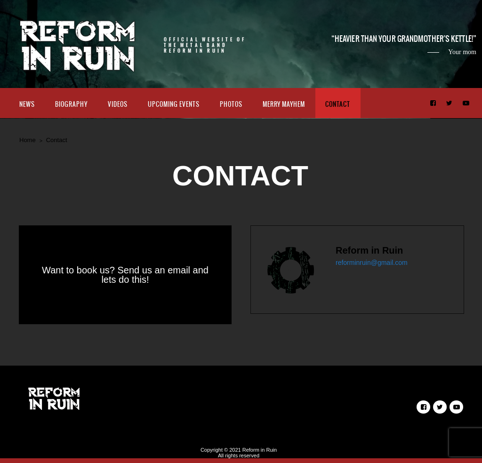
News (27, 104)
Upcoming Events (174, 104)
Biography (71, 104)
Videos (118, 104)
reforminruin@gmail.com (372, 262)
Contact (337, 104)
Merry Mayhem (284, 104)
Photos (231, 104)
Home (27, 140)
